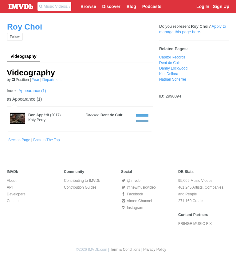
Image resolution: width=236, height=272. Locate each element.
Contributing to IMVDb (82, 180)
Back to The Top (46, 140)
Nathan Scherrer (172, 79)
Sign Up (221, 6)
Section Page (19, 140)
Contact (13, 201)
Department (52, 80)
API (10, 187)
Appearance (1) (32, 90)
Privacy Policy (154, 249)
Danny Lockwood (173, 68)
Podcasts (151, 6)
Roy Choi (24, 26)
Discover (111, 6)
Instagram (132, 208)
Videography (23, 56)
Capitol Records (172, 57)
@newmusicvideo (138, 187)
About (11, 180)
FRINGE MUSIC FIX (195, 224)
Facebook (132, 194)
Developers (16, 194)
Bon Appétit (38, 115)
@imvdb (130, 180)
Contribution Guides (80, 187)
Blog (131, 6)
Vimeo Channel (136, 201)
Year (35, 80)
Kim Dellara (168, 74)
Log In (202, 6)
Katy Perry (36, 120)
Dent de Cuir (111, 115)
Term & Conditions (125, 249)
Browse (88, 6)
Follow (15, 36)
